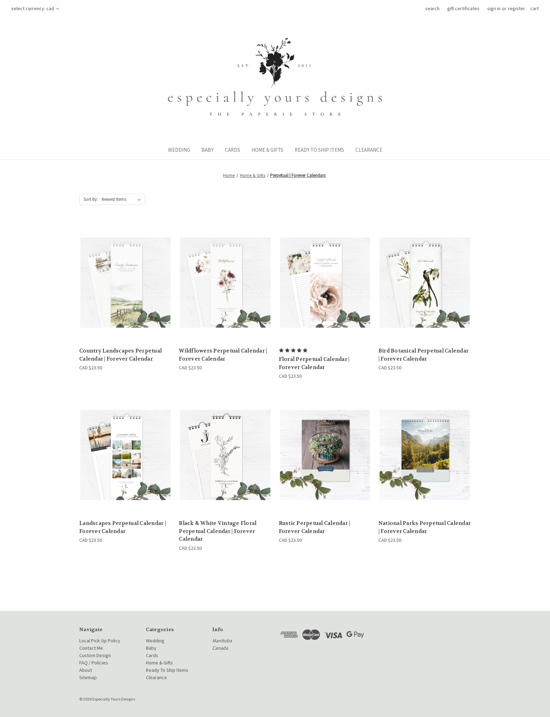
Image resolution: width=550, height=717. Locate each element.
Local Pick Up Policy (99, 640)
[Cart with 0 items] (534, 8)
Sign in (494, 8)
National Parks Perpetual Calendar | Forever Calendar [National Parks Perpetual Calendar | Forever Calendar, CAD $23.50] (424, 527)
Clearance (368, 149)
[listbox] (123, 199)
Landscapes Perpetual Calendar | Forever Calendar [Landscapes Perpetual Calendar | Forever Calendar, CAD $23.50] (122, 527)
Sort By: (90, 199)
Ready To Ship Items (319, 149)
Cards (232, 149)
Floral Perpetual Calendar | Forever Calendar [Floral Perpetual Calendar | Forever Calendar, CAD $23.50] (314, 363)
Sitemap (88, 677)
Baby (207, 149)
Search (432, 8)
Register (516, 8)
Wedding (179, 149)
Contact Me (91, 648)
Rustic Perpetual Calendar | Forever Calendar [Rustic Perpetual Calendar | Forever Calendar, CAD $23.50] (314, 527)
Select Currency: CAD (35, 8)
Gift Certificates (463, 8)
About (85, 670)
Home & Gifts (267, 149)
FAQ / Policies (93, 663)
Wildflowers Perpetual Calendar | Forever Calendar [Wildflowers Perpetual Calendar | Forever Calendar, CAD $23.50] (223, 354)
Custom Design (95, 655)
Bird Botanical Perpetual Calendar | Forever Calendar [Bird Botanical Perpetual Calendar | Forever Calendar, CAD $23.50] (423, 354)
